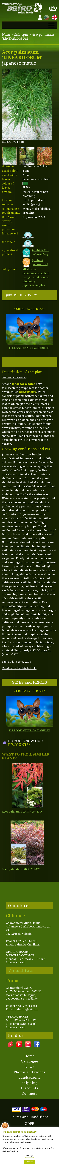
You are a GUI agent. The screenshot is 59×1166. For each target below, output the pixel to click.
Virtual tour (21, 970)
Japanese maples (33, 285)
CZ (46, 17)
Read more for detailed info (19, 668)
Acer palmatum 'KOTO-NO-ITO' (22, 811)
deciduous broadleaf (35, 273)
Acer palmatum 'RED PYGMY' (20, 869)
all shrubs (29, 269)
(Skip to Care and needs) (14, 377)
